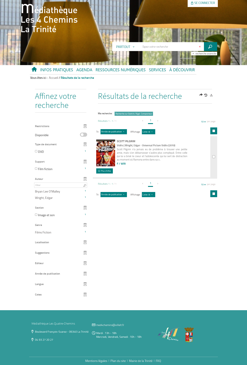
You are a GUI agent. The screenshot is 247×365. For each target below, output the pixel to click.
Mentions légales (96, 361)
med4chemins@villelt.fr (110, 325)
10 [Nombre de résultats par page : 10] (203, 121)
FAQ (158, 361)
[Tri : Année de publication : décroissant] (114, 131)
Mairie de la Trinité (140, 361)
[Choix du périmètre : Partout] (126, 46)
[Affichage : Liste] (148, 131)
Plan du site (118, 361)
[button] (56, 70)
